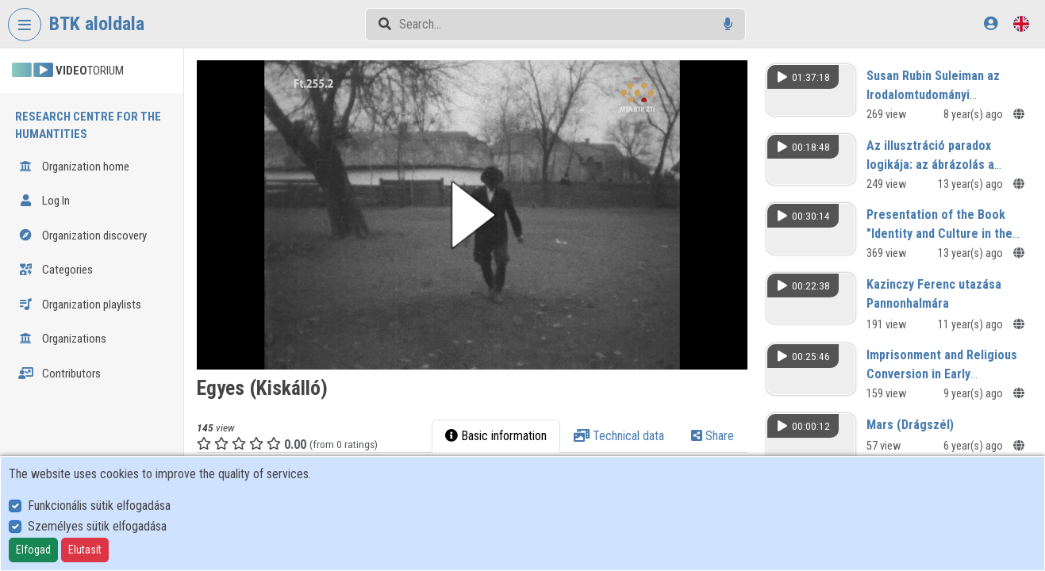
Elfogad (33, 549)
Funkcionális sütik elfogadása (99, 505)
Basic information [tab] (496, 435)
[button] (472, 215)
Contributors (59, 373)
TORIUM (68, 70)
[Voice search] (728, 24)
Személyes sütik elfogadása (97, 526)
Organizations (62, 338)
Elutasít (85, 549)
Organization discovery (82, 235)
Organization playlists (79, 304)
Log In (44, 201)
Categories (55, 270)
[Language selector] (1021, 23)
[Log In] (990, 23)
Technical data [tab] (619, 435)
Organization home (73, 166)
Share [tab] (712, 435)
